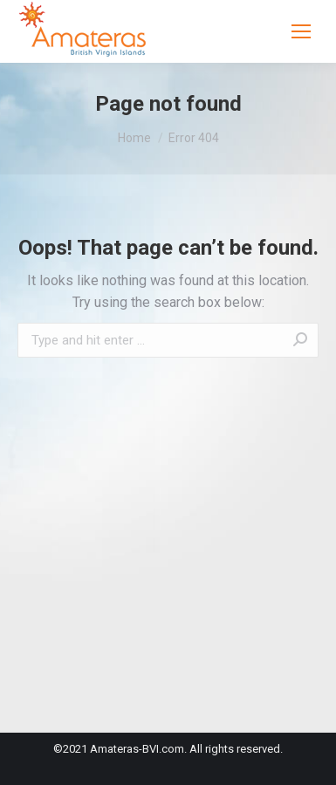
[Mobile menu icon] (301, 31)
